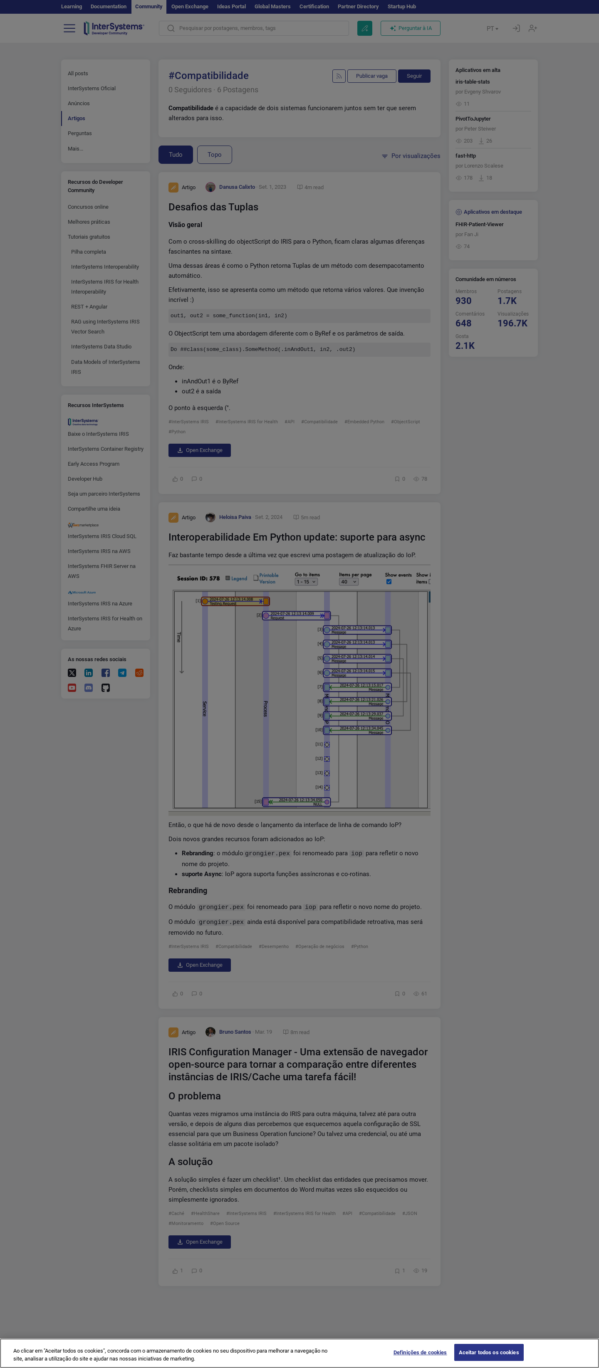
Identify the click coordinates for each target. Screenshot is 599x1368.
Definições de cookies (420, 1359)
